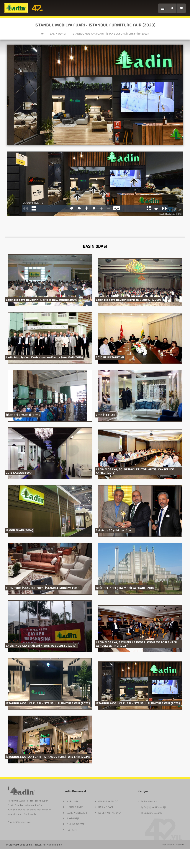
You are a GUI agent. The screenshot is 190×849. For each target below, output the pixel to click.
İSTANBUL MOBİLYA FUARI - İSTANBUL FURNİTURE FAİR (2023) (110, 33)
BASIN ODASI (58, 33)
